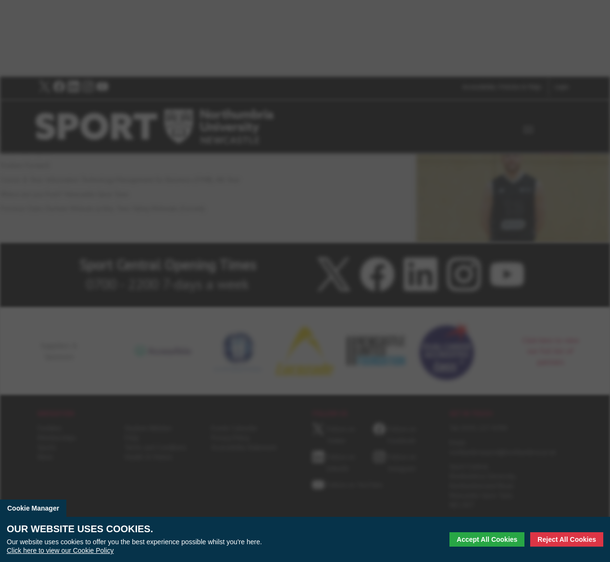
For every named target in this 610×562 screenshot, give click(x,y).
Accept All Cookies (487, 539)
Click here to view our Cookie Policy (60, 550)
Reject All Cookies (566, 539)
